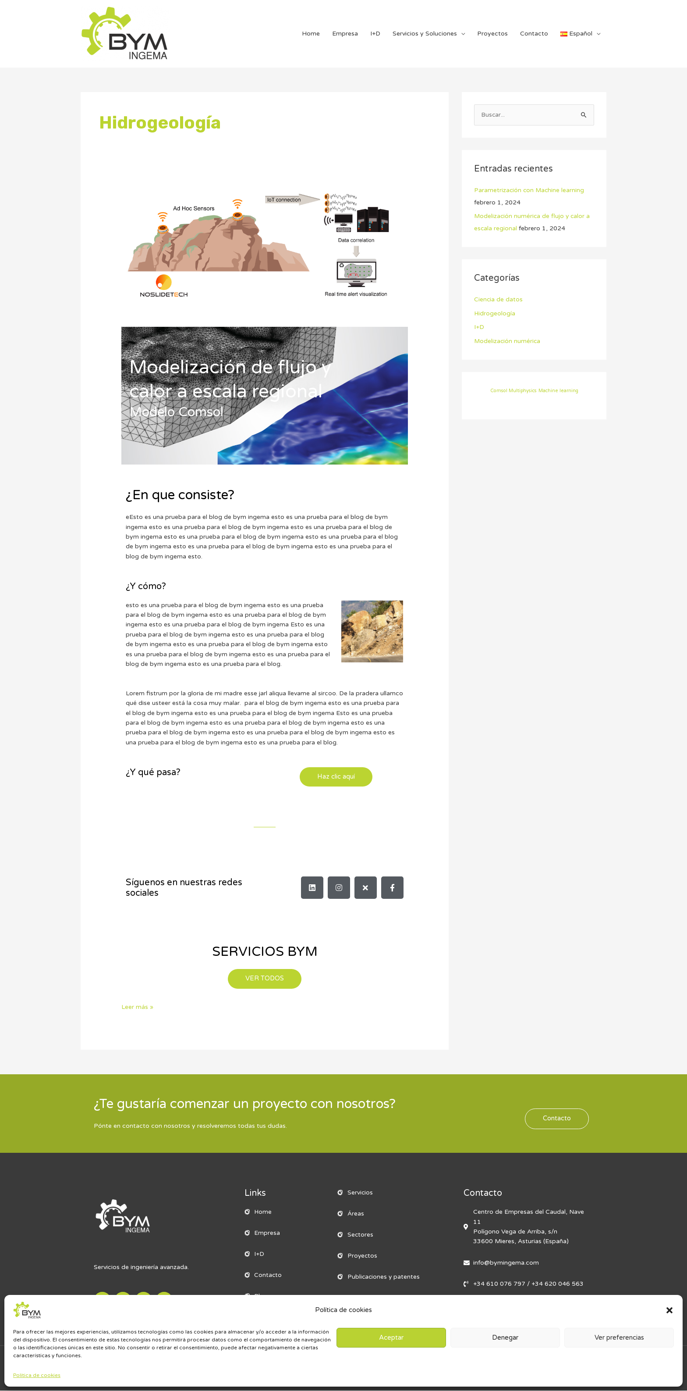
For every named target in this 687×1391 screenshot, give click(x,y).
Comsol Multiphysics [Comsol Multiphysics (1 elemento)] (513, 390)
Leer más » (137, 1007)
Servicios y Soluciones (425, 33)
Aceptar (391, 1337)
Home (311, 33)
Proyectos (492, 33)
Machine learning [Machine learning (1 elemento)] (558, 390)
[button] (669, 1310)
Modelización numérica (508, 341)
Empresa (345, 33)
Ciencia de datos (498, 300)
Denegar (505, 1337)
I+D (375, 33)
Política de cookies (36, 1375)
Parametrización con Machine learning (530, 190)
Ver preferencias (619, 1337)
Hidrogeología (495, 313)
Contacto (534, 33)
